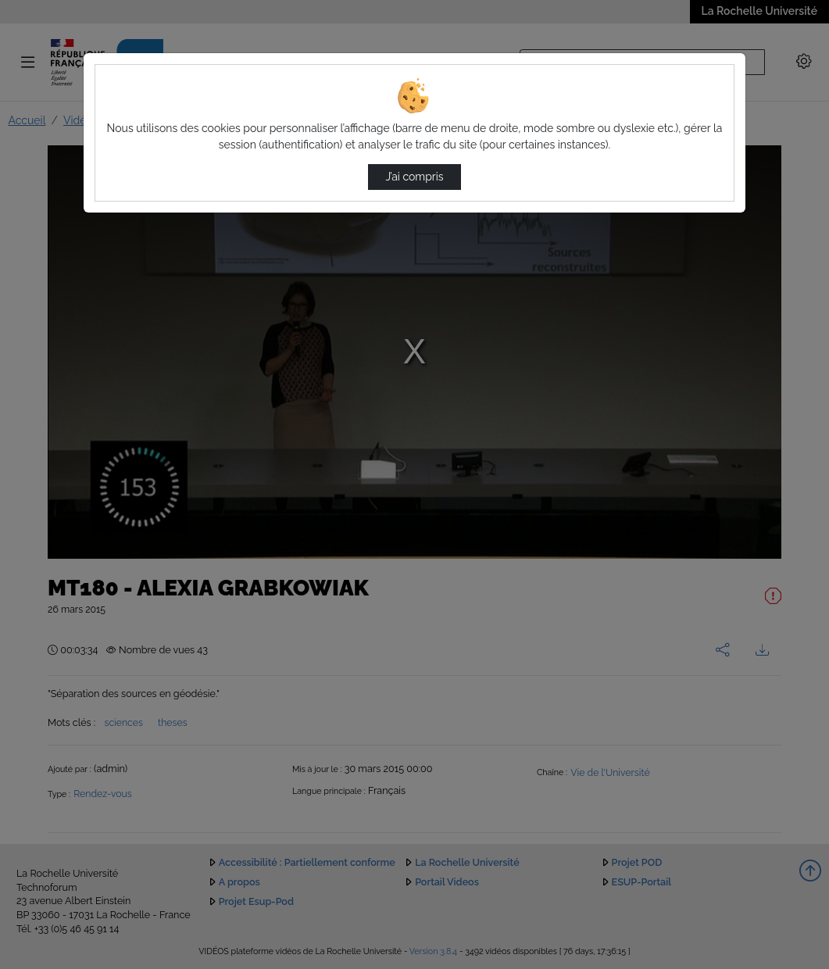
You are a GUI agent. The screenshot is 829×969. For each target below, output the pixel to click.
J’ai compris (414, 176)
